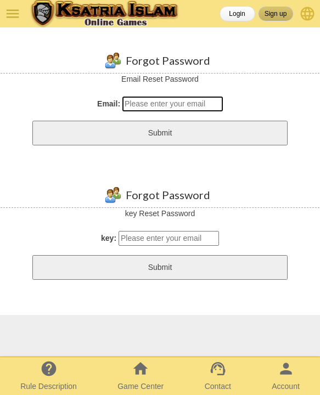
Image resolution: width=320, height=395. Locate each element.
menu (12, 13)
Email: (108, 103)
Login (237, 14)
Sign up (276, 14)
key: (108, 238)
